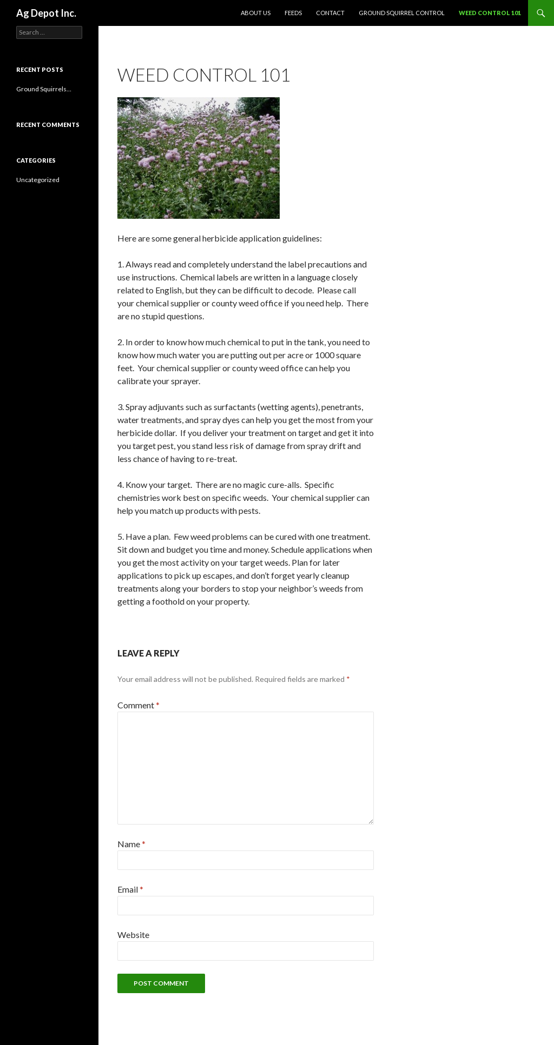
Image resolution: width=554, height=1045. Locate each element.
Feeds (293, 12)
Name (131, 844)
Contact (330, 12)
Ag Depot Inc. (46, 13)
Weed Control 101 (490, 12)
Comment (138, 705)
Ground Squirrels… (43, 89)
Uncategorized (38, 180)
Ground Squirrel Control (402, 12)
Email (130, 889)
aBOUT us (256, 12)
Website (133, 934)
